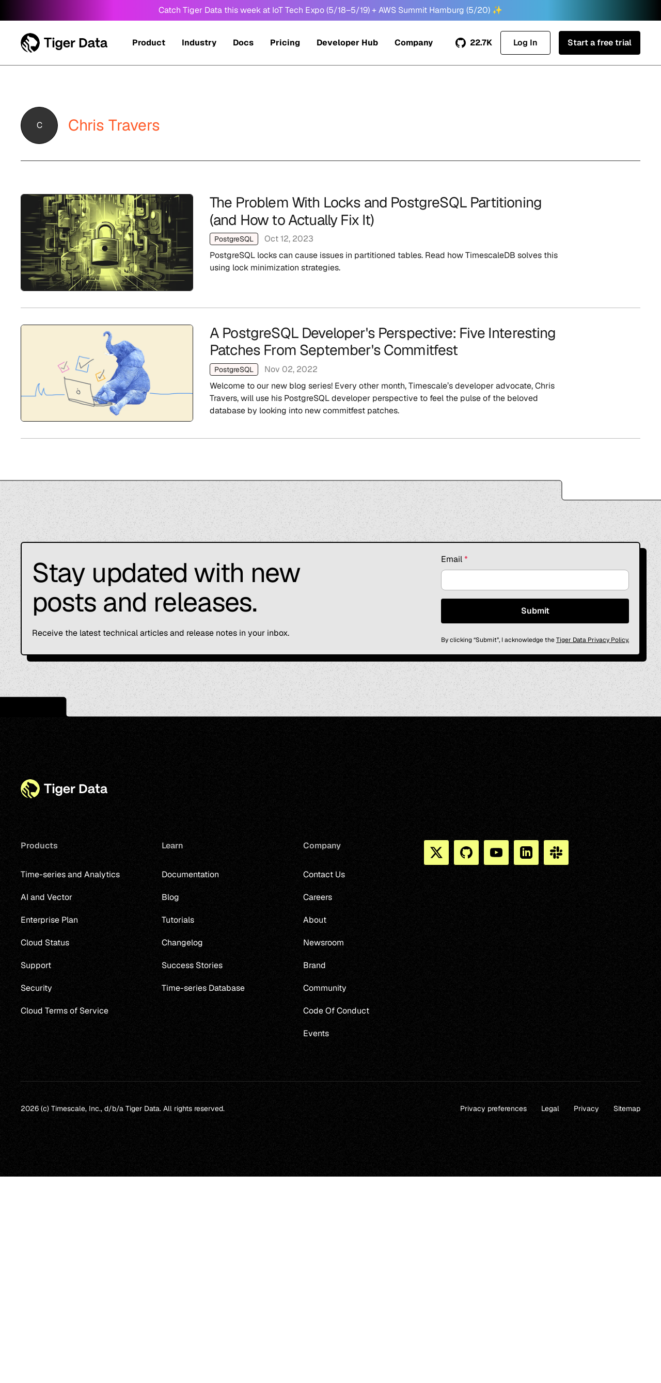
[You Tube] (496, 852)
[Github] (466, 852)
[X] (436, 852)
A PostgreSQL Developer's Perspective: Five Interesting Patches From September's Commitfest (330, 373)
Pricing (285, 42)
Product (148, 42)
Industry (199, 42)
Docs (243, 42)
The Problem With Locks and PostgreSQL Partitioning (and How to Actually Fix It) (330, 243)
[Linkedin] (526, 852)
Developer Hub (347, 42)
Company (414, 42)
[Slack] (556, 852)
